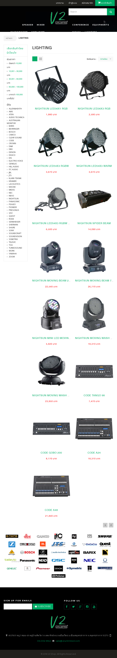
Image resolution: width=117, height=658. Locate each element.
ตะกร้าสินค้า (105, 3)
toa (11, 245)
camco (12, 134)
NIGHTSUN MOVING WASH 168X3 (53, 395)
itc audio (13, 169)
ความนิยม (103, 59)
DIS (10, 158)
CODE (11, 140)
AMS (11, 111)
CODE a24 (94, 453)
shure (12, 227)
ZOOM (12, 256)
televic (12, 242)
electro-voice (16, 160)
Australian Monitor (13, 122)
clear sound (15, 137)
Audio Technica (16, 117)
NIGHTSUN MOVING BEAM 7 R (94, 280)
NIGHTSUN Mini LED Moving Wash (56, 338)
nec (10, 192)
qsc (11, 213)
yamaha (13, 253)
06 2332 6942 (44, 641)
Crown (12, 143)
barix (11, 126)
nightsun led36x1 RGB (51, 108)
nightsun (14, 198)
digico (12, 155)
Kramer (12, 181)
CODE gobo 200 (51, 453)
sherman (13, 224)
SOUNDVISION (15, 236)
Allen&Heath (15, 108)
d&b (11, 146)
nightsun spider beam (94, 223)
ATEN (11, 114)
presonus (14, 210)
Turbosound (15, 247)
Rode (11, 218)
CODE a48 (51, 510)
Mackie (12, 186)
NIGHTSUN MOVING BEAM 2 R (51, 280)
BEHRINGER (14, 128)
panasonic (14, 201)
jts (10, 175)
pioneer (13, 207)
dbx (11, 149)
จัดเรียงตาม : (92, 59)
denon (12, 152)
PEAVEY (12, 204)
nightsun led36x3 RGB (94, 108)
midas (12, 189)
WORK (12, 250)
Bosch (12, 131)
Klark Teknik (15, 178)
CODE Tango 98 (94, 395)
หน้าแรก (9, 38)
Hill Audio (14, 166)
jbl (10, 172)
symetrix (13, 239)
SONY (11, 230)
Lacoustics (14, 184)
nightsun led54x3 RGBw (51, 166)
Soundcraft (15, 233)
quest (12, 216)
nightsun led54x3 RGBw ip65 (53, 223)
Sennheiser (14, 221)
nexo (11, 195)
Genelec (13, 163)
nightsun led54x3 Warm (94, 166)
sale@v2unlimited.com (68, 641)
